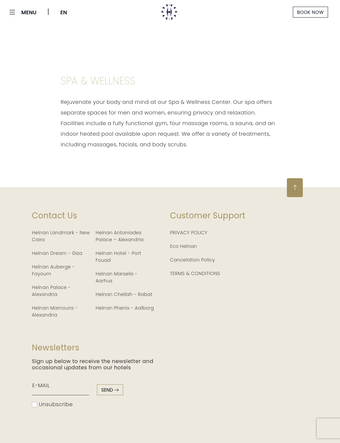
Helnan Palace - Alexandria (51, 291)
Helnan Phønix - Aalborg (125, 308)
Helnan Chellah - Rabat (124, 294)
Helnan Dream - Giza (57, 253)
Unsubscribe (52, 404)
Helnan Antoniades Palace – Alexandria (120, 236)
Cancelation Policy (192, 260)
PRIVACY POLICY (189, 232)
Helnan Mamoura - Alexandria (55, 311)
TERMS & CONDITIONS (195, 273)
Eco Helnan (183, 246)
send (110, 390)
